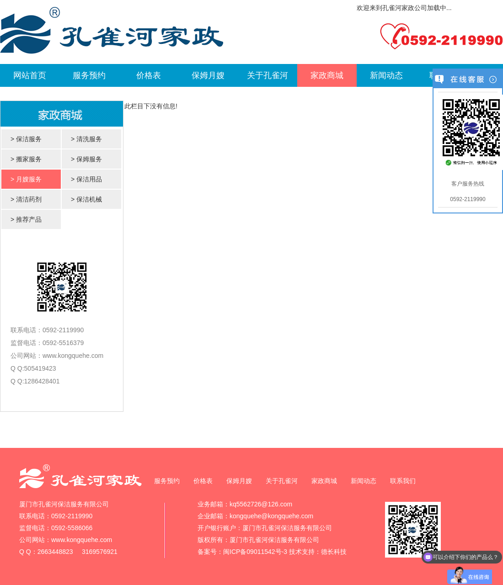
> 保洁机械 (86, 199)
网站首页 (29, 75)
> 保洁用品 (86, 179)
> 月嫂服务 (26, 179)
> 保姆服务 (86, 159)
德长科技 (334, 551)
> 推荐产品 (26, 219)
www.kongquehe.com (73, 355)
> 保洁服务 (26, 139)
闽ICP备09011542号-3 (255, 551)
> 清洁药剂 (26, 199)
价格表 (148, 75)
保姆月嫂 (208, 75)
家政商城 (326, 75)
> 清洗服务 (86, 139)
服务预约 (89, 75)
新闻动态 (386, 75)
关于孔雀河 (267, 75)
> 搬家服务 (26, 159)
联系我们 (403, 480)
